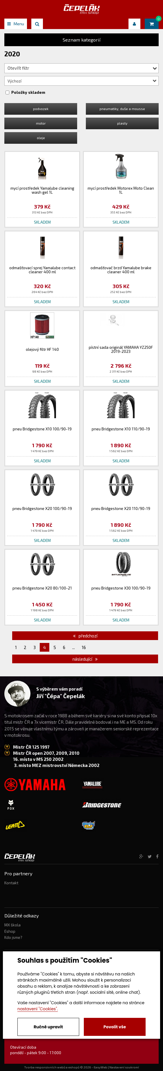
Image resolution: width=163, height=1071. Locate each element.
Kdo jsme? (13, 937)
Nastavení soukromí (124, 1067)
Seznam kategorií (82, 39)
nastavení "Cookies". (37, 1009)
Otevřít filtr (82, 68)
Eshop (9, 931)
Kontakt (11, 882)
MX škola (12, 925)
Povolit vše (115, 1027)
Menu (15, 23)
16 (84, 647)
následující (85, 659)
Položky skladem (28, 92)
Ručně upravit (48, 1027)
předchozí (85, 635)
